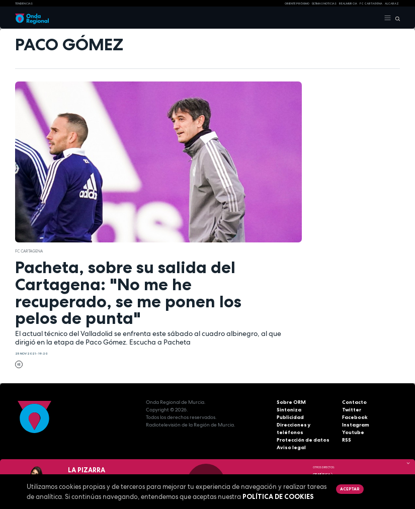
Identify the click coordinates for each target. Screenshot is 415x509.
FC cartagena (371, 4)
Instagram (355, 424)
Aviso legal (291, 447)
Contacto (354, 402)
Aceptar (349, 488)
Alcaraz (392, 4)
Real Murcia (348, 4)
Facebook (355, 417)
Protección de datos (303, 440)
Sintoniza (289, 409)
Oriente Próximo (297, 4)
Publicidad (290, 417)
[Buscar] (395, 18)
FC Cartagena (29, 250)
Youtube (353, 432)
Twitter (351, 409)
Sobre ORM (291, 402)
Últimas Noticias (324, 4)
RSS (346, 440)
